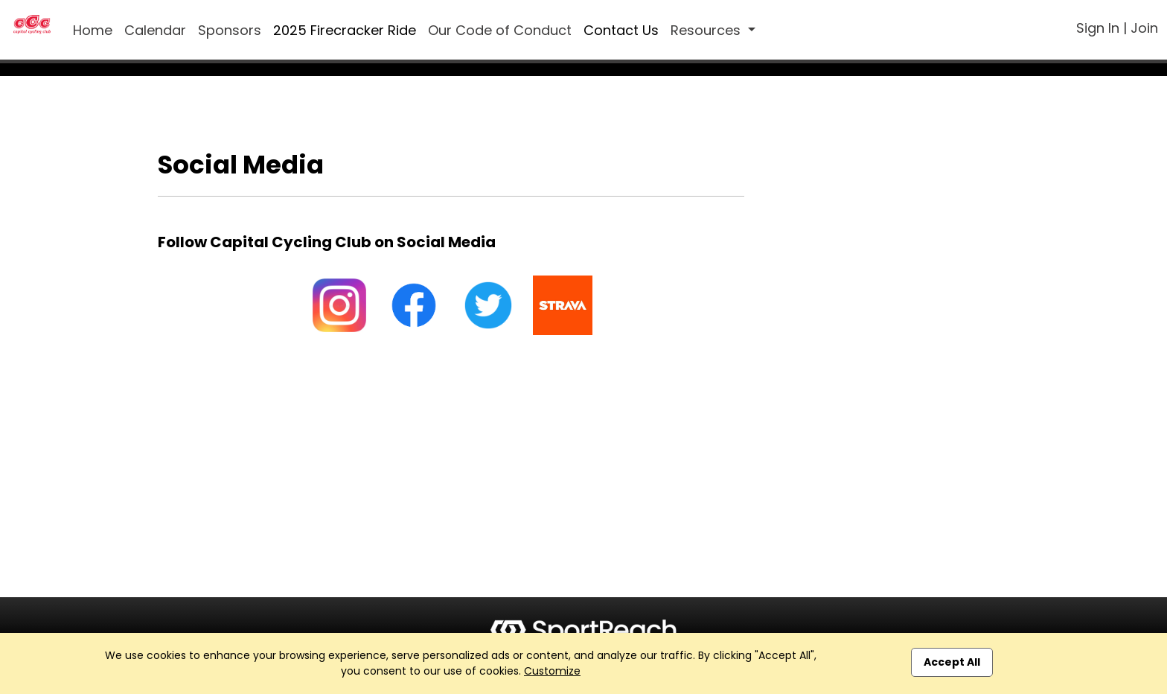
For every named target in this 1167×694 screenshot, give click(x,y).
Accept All (952, 662)
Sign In (1097, 28)
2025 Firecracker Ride (344, 30)
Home (92, 30)
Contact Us (621, 30)
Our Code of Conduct (500, 30)
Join (1144, 28)
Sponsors (229, 30)
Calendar (155, 30)
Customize (552, 670)
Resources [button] (707, 30)
